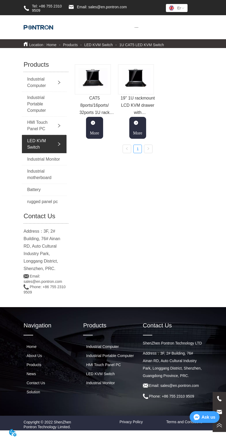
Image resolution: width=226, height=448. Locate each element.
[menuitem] (136, 27)
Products (70, 45)
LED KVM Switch (98, 45)
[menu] (136, 27)
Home (51, 45)
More (94, 127)
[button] (136, 27)
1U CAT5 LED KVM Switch (141, 45)
